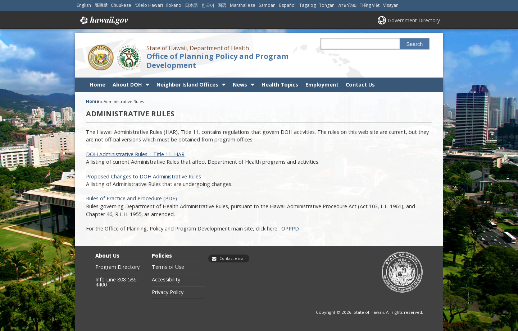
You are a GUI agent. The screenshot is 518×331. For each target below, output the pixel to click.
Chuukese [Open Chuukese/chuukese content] (121, 5)
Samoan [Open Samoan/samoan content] (267, 5)
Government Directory (414, 20)
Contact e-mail (232, 258)
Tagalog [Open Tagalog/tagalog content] (307, 5)
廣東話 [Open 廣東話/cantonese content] (101, 5)
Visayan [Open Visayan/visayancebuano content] (391, 5)
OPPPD (290, 228)
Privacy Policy (167, 292)
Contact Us (360, 84)
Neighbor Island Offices (187, 84)
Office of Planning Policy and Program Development (217, 61)
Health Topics (280, 84)
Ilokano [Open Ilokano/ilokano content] (173, 5)
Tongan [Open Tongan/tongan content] (327, 5)
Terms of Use (168, 267)
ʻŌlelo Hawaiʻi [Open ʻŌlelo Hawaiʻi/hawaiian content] (149, 5)
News (240, 84)
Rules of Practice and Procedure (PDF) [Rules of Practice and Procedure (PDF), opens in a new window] (131, 198)
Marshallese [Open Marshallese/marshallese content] (242, 5)
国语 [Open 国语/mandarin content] (222, 5)
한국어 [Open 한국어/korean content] (207, 5)
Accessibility (166, 279)
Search (414, 44)
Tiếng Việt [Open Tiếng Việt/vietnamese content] (370, 5)
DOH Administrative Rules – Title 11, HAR (135, 154)
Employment (321, 84)
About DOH (127, 84)
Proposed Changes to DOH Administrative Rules (143, 176)
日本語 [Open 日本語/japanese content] (191, 5)
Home (97, 84)
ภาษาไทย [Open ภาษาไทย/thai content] (347, 5)
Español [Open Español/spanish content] (287, 5)
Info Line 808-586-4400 (116, 282)
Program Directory (117, 267)
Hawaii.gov (103, 20)
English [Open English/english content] (84, 5)
